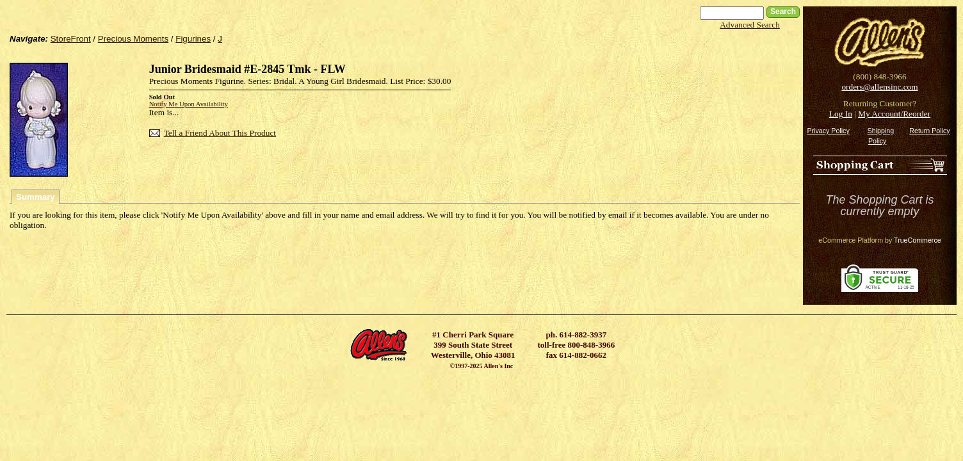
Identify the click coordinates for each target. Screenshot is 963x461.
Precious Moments (133, 39)
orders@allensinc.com (879, 87)
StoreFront (71, 39)
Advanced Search (750, 24)
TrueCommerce (917, 240)
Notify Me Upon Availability (188, 104)
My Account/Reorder (894, 113)
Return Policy (929, 130)
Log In (840, 113)
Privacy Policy (828, 130)
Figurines (193, 39)
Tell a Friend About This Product (220, 133)
